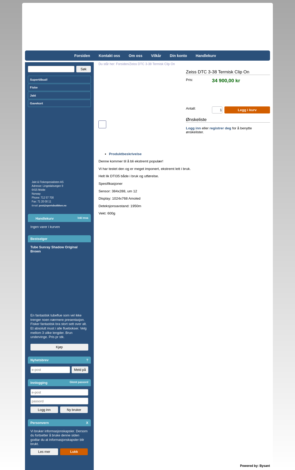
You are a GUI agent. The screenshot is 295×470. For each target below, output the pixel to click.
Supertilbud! (39, 79)
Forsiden (82, 56)
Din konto (178, 56)
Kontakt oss (109, 56)
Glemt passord (79, 382)
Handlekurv (206, 56)
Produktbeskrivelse (125, 154)
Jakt (33, 95)
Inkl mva (83, 218)
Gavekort (36, 103)
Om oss (135, 56)
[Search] (51, 69)
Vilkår (156, 56)
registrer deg (220, 128)
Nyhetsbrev (39, 360)
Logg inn (193, 128)
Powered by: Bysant (255, 466)
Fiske (33, 87)
